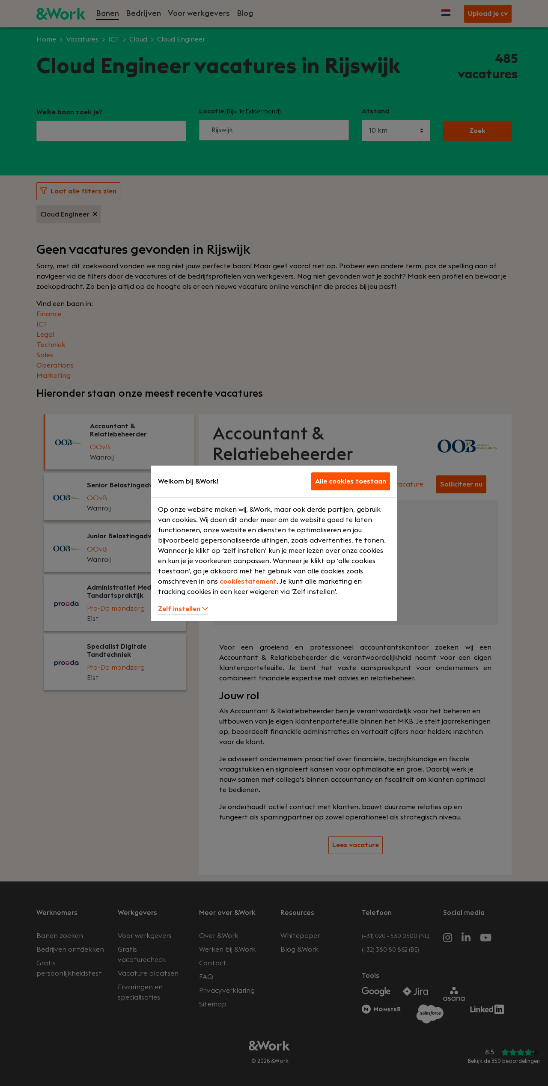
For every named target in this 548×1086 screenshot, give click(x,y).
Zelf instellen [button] (183, 608)
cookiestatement (248, 581)
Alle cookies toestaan (350, 481)
